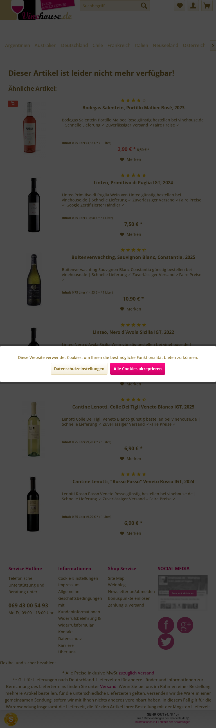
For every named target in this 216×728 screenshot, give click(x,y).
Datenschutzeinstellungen (79, 368)
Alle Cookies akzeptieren (138, 368)
